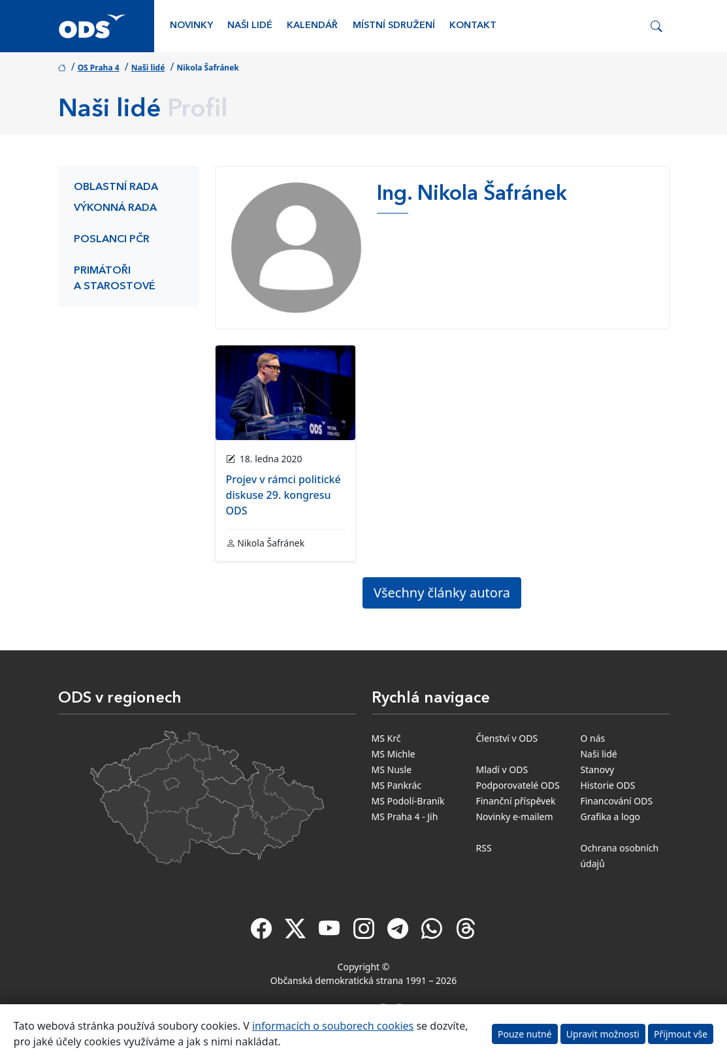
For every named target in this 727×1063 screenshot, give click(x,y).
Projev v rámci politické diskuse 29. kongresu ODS (283, 495)
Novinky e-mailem (514, 816)
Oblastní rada (116, 187)
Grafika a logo (610, 816)
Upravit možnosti (602, 1034)
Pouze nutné (525, 1034)
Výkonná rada (115, 208)
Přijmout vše (680, 1034)
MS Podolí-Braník (408, 801)
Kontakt (472, 26)
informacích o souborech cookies (332, 1026)
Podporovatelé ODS (517, 785)
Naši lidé (249, 26)
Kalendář (312, 26)
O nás (592, 738)
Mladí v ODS (502, 769)
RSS (483, 848)
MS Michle (393, 754)
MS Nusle (392, 769)
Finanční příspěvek (515, 801)
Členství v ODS (507, 738)
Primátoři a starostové (114, 279)
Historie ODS (607, 785)
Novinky (191, 26)
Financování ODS (616, 801)
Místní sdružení (394, 26)
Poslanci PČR (112, 239)
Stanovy (597, 769)
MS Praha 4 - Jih (405, 816)
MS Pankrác (397, 785)
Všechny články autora (442, 592)
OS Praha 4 (99, 67)
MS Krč (386, 738)
